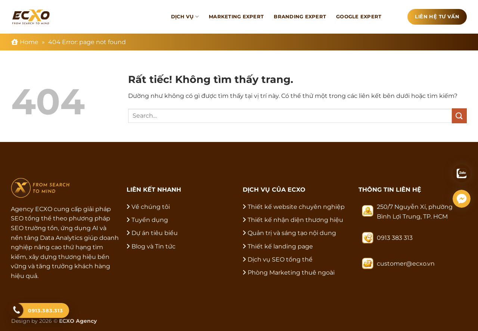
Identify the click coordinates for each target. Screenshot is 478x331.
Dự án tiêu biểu (154, 232)
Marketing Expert (236, 16)
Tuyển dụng (149, 219)
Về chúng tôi (150, 206)
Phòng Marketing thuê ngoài (291, 272)
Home (29, 42)
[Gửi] (459, 115)
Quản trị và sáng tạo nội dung (292, 232)
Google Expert (358, 16)
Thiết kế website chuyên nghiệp (296, 206)
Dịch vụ (185, 16)
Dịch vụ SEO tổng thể (280, 259)
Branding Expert (300, 16)
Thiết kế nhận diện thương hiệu (295, 219)
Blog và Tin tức (153, 246)
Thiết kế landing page (280, 246)
